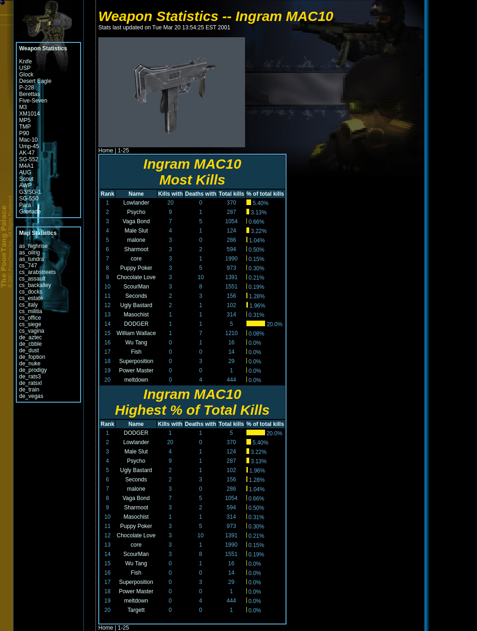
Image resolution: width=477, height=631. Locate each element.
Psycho (136, 212)
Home (105, 150)
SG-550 (28, 198)
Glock (26, 74)
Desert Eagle (35, 81)
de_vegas (31, 396)
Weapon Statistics (43, 48)
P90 (24, 133)
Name (136, 194)
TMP (25, 126)
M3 (23, 107)
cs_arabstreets (37, 272)
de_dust (29, 350)
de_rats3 (30, 376)
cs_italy (28, 305)
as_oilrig (29, 252)
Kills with (170, 194)
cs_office (30, 318)
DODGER (136, 324)
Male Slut (136, 230)
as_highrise (33, 246)
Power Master (136, 370)
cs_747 (28, 265)
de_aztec (30, 337)
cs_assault (32, 278)
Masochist (136, 314)
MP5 (25, 120)
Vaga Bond (136, 221)
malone (136, 240)
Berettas (29, 94)
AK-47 (26, 153)
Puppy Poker (136, 268)
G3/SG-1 (30, 192)
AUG (25, 172)
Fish (136, 352)
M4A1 (26, 166)
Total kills (231, 194)
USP (25, 68)
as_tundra (31, 259)
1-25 (123, 150)
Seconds (136, 296)
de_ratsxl (30, 383)
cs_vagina (31, 331)
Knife (25, 61)
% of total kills (265, 194)
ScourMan (136, 286)
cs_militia (30, 311)
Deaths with (200, 194)
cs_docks (30, 291)
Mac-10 (28, 140)
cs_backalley (35, 285)
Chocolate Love (136, 277)
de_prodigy (33, 370)
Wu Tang (136, 342)
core (136, 258)
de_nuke (30, 363)
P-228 (26, 87)
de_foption (32, 357)
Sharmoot (136, 249)
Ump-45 (29, 146)
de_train (29, 389)
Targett (136, 610)
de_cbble (30, 344)
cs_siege (30, 324)
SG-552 (28, 159)
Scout (26, 179)
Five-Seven (33, 100)
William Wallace (136, 333)
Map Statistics (38, 233)
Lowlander (136, 202)
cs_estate (31, 298)
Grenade (30, 211)
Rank (107, 194)
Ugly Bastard (136, 305)
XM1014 (29, 113)
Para (25, 205)
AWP (25, 185)
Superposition (136, 361)
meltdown (136, 380)
